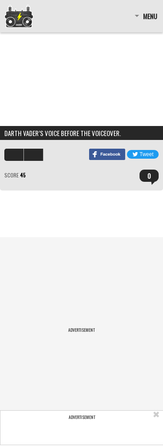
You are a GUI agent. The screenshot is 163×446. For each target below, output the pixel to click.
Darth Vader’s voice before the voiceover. (62, 133)
